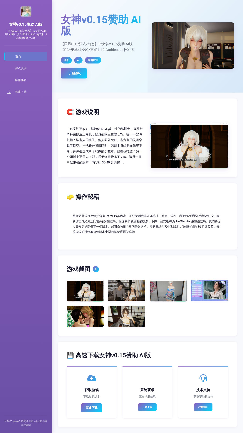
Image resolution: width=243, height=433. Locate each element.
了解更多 (147, 407)
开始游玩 (75, 73)
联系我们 (203, 407)
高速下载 (92, 407)
